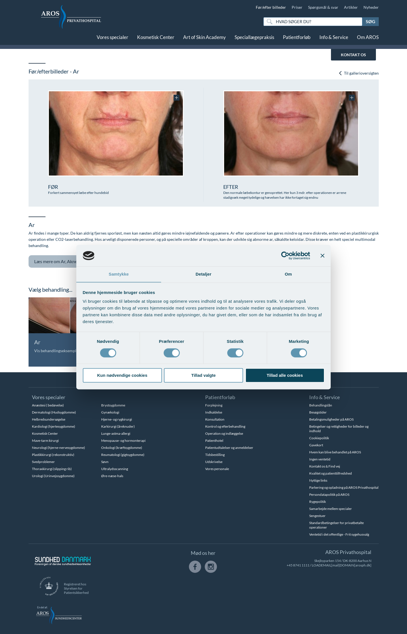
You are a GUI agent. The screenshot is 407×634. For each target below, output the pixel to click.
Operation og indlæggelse (224, 433)
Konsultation (214, 419)
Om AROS (368, 39)
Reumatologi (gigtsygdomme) (122, 455)
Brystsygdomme (113, 405)
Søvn (105, 462)
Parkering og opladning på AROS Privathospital (343, 487)
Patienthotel (214, 440)
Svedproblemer (43, 462)
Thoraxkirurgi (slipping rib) (52, 469)
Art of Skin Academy (204, 39)
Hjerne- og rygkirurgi (116, 419)
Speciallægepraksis (254, 39)
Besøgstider (318, 412)
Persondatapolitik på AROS (329, 494)
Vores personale (217, 469)
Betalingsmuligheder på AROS (331, 419)
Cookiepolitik (319, 438)
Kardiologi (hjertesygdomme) (53, 426)
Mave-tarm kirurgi (45, 440)
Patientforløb (297, 39)
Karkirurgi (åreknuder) (118, 426)
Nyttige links (318, 480)
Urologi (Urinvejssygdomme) (53, 476)
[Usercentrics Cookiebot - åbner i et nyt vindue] (285, 255)
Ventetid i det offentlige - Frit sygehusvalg (339, 534)
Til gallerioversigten (358, 73)
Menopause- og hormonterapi (123, 440)
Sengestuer (317, 516)
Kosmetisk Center (155, 39)
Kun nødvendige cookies (122, 375)
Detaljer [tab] (203, 274)
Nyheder (371, 7)
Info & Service (333, 39)
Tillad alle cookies (285, 375)
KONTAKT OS (353, 54)
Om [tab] (288, 274)
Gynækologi (110, 412)
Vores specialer (112, 39)
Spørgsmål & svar (323, 7)
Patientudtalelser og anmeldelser (229, 447)
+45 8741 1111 (298, 565)
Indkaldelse (213, 412)
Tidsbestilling (215, 455)
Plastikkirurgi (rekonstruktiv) (53, 455)
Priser (297, 7)
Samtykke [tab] (119, 274)
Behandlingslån (320, 405)
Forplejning (213, 405)
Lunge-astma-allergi (115, 433)
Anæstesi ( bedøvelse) (48, 405)
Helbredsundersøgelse (48, 419)
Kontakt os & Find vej (324, 466)
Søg (370, 21)
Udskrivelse (213, 462)
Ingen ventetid (319, 459)
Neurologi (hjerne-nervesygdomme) (58, 447)
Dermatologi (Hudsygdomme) (54, 412)
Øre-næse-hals (112, 476)
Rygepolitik (317, 501)
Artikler (351, 7)
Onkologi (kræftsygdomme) (121, 447)
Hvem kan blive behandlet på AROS (335, 452)
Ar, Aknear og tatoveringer (76, 261)
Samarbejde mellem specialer (330, 509)
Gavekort (316, 445)
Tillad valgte (203, 375)
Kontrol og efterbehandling (225, 426)
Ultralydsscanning (114, 469)
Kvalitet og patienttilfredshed (330, 473)
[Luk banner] (322, 256)
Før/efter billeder (271, 7)
